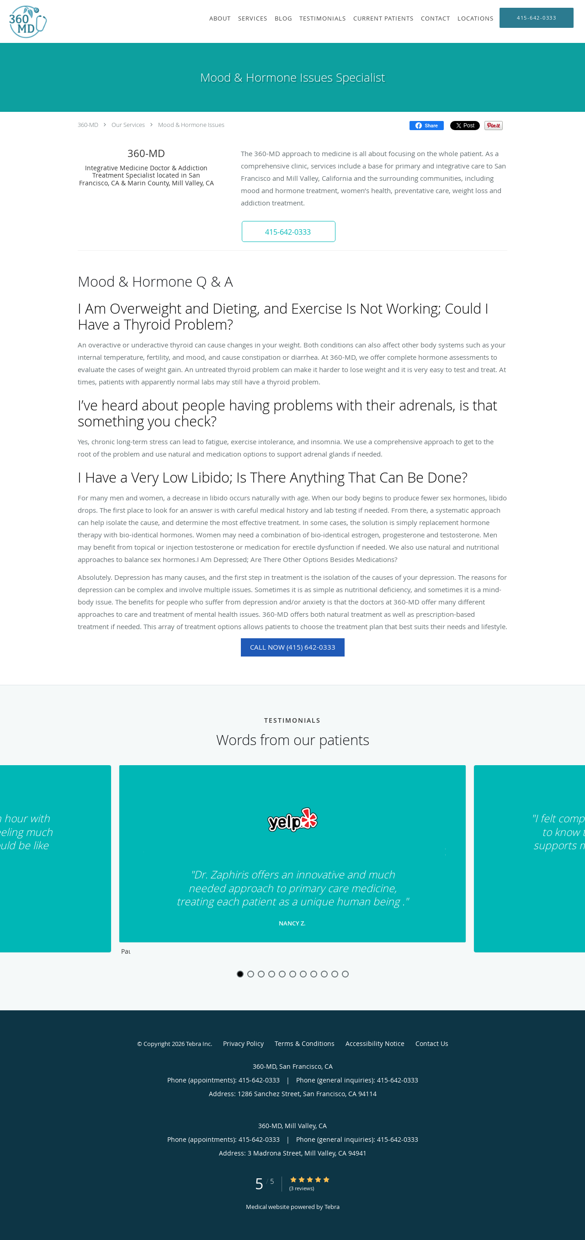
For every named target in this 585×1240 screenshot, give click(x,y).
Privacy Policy (243, 1043)
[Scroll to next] (441, 854)
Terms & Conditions (305, 1043)
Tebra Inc (198, 1044)
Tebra (332, 1207)
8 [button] (313, 974)
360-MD (88, 125)
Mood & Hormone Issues (191, 125)
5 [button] (282, 974)
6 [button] (292, 974)
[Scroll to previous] (144, 854)
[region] (292, 862)
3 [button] (261, 974)
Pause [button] (125, 952)
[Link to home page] (24, 21)
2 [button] (250, 974)
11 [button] (345, 974)
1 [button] (240, 974)
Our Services (128, 125)
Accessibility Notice (375, 1043)
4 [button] (271, 974)
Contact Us (431, 1043)
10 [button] (334, 974)
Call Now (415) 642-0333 (292, 647)
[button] (287, 231)
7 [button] (303, 974)
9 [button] (324, 974)
